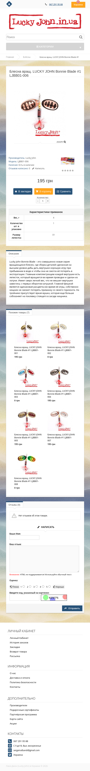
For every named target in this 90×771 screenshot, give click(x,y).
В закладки (24, 191)
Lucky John (30, 157)
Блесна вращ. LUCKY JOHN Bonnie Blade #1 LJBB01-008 (28, 481)
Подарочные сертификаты (24, 709)
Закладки (15, 647)
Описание (14, 253)
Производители (18, 705)
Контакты (15, 686)
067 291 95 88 (56, 4)
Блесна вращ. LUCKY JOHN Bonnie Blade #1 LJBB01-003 (28, 393)
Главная (10, 57)
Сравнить (65, 191)
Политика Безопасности (23, 682)
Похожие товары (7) (19, 312)
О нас (13, 673)
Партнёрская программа (23, 714)
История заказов (19, 642)
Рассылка (15, 656)
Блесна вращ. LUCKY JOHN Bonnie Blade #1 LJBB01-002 (61, 350)
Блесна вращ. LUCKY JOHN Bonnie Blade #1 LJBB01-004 (61, 393)
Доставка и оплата (20, 677)
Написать (38, 168)
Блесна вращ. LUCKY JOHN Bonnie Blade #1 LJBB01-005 (28, 437)
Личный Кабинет (19, 638)
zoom (61, 141)
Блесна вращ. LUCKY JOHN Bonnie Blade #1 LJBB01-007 (61, 437)
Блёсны (27, 57)
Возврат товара (18, 651)
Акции (13, 723)
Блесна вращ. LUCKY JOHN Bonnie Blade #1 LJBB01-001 (28, 350)
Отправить (72, 608)
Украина (18, 754)
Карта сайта (16, 719)
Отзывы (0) (14, 504)
